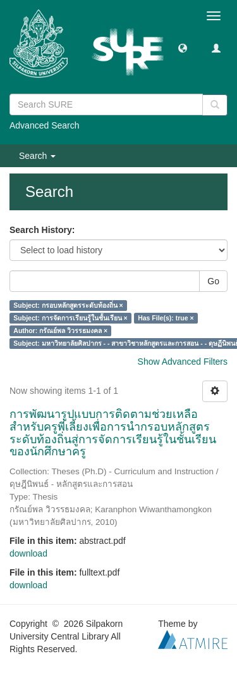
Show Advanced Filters (183, 361)
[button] (182, 47)
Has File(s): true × (165, 318)
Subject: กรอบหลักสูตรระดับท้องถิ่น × (68, 305)
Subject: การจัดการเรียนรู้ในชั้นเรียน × (70, 318)
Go (213, 281)
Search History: (42, 230)
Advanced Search (44, 125)
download (28, 553)
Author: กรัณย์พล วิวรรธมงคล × (60, 330)
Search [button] (37, 156)
